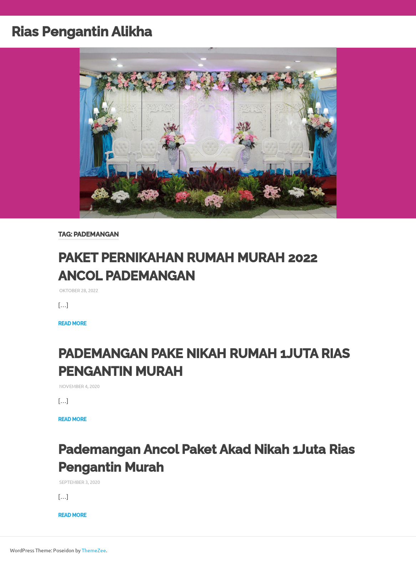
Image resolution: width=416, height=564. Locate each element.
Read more (72, 323)
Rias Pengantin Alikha (81, 32)
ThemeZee (94, 550)
